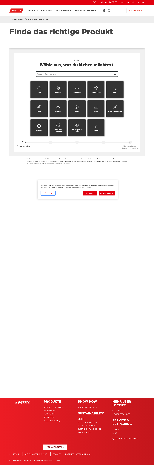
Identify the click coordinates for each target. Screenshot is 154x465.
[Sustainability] (63, 10)
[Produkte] (33, 10)
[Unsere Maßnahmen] (85, 10)
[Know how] (47, 10)
